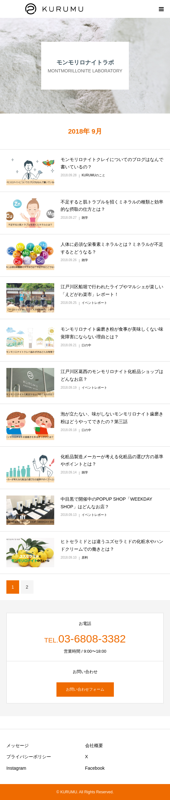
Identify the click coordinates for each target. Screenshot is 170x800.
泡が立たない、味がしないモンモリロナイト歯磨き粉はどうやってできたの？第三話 (112, 417)
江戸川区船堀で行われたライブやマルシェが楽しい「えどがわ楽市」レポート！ (112, 290)
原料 (85, 557)
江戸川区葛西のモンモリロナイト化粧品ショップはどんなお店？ (112, 375)
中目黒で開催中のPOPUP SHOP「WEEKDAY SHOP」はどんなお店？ (106, 502)
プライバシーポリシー (28, 756)
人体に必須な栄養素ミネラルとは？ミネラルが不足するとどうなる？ (112, 248)
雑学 (85, 217)
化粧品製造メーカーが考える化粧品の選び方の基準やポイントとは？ (112, 460)
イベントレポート (94, 303)
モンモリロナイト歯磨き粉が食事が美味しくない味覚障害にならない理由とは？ (112, 333)
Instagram (16, 768)
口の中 (86, 345)
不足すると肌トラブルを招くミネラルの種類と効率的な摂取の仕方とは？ (112, 205)
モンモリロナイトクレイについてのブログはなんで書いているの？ (112, 163)
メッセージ (17, 745)
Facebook (95, 768)
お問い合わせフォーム (85, 689)
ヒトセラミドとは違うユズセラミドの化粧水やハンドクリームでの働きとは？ (112, 545)
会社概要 (94, 745)
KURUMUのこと (93, 175)
